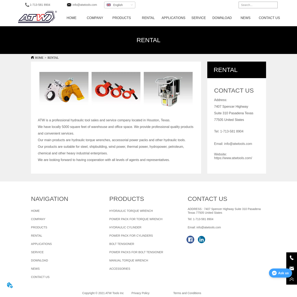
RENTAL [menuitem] (148, 18)
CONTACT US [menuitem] (269, 18)
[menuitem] (121, 18)
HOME (39, 57)
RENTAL (53, 57)
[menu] (171, 18)
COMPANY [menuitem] (95, 18)
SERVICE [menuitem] (198, 18)
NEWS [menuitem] (245, 18)
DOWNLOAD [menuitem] (222, 18)
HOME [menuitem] (72, 18)
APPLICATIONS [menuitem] (173, 18)
